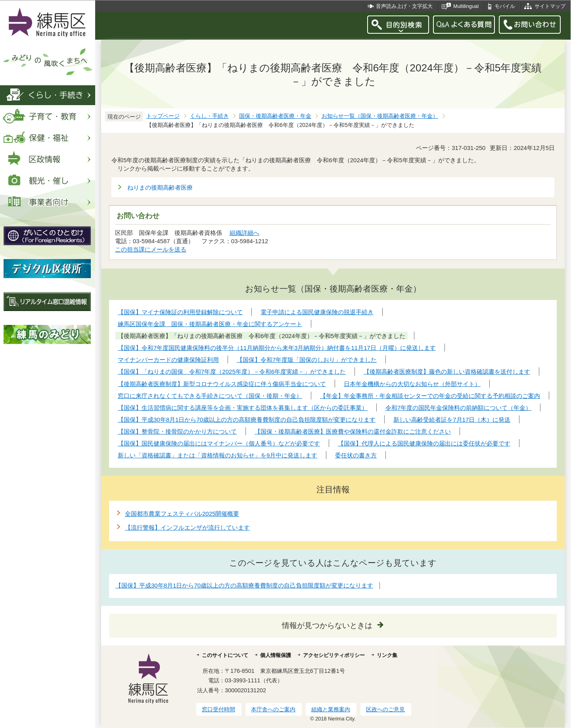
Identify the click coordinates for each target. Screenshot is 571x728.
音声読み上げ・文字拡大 (404, 6)
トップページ (163, 116)
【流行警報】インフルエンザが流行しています (187, 527)
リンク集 (387, 655)
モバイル (504, 6)
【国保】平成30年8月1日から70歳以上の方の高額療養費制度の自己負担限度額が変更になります (244, 585)
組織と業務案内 (330, 709)
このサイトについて (225, 655)
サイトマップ (550, 6)
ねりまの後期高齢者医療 (160, 187)
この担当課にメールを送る (150, 249)
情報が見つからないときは (327, 625)
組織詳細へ (244, 232)
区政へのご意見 (385, 709)
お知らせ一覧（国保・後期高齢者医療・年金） (380, 116)
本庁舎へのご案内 (273, 709)
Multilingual (466, 6)
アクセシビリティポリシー (334, 655)
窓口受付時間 (218, 709)
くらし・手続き (209, 116)
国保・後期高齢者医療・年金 (275, 116)
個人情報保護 (275, 655)
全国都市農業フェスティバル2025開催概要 (182, 513)
